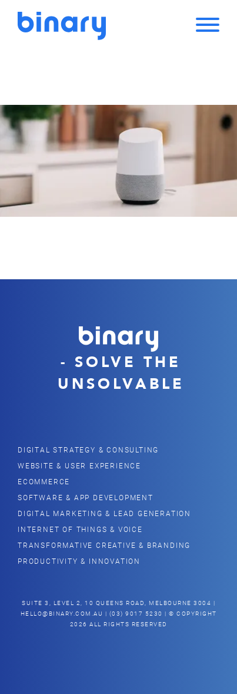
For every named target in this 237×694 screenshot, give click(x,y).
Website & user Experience (79, 465)
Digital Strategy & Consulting (88, 449)
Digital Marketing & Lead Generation (104, 513)
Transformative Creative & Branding (104, 545)
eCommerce (44, 481)
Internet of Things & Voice (80, 529)
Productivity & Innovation (79, 561)
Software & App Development (85, 497)
